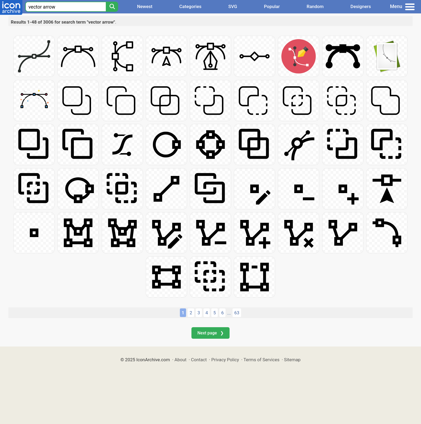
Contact (199, 359)
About (181, 359)
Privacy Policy (225, 359)
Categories (190, 6)
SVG (232, 6)
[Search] (112, 7)
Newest (144, 6)
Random (315, 6)
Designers (360, 6)
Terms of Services (262, 359)
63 (236, 312)
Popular (272, 6)
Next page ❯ (210, 332)
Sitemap (292, 359)
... (229, 313)
